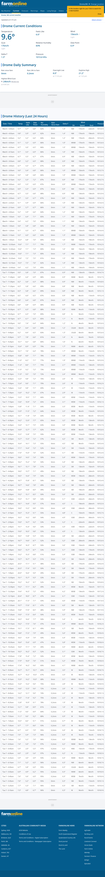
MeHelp (87, 852)
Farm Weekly (63, 830)
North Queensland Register (68, 834)
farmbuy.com (88, 834)
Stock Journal (63, 841)
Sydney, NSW (5, 830)
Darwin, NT (5, 856)
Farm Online (88, 849)
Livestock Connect (90, 841)
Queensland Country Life (67, 838)
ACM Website (23, 830)
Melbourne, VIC (6, 834)
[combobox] (97, 20)
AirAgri (86, 860)
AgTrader (87, 830)
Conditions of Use (25, 834)
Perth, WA (4, 841)
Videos (61, 11)
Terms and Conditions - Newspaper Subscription (35, 841)
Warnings (34, 11)
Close (99, 14)
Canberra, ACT (6, 849)
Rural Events (88, 838)
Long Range (51, 11)
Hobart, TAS (5, 852)
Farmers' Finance (90, 856)
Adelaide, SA (5, 845)
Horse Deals (88, 845)
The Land (62, 849)
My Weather (6, 11)
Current (16, 11)
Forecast (25, 11)
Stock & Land (63, 845)
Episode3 (87, 864)
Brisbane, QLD (6, 838)
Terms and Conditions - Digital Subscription (33, 838)
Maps (42, 11)
